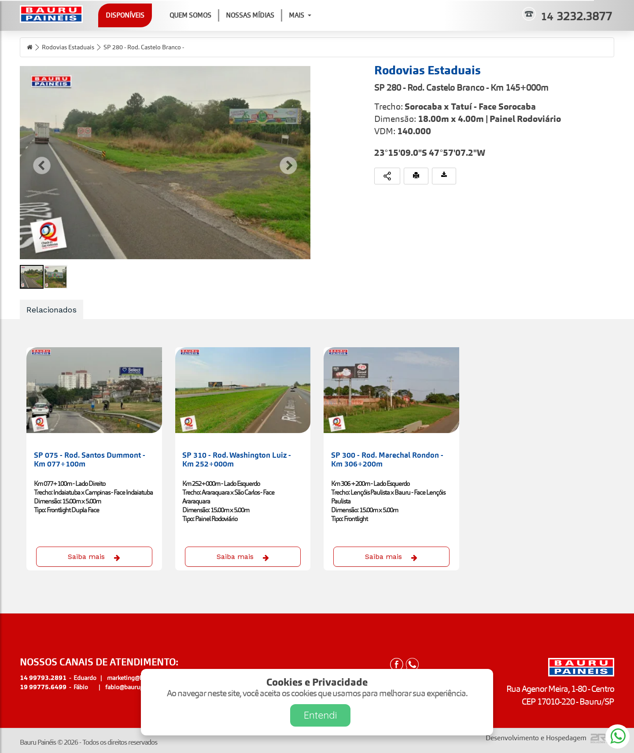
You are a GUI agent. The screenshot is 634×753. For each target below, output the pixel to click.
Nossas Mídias (250, 15)
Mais (300, 15)
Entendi (320, 715)
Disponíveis (125, 15)
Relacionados (51, 309)
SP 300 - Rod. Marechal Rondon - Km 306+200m (387, 459)
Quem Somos (190, 15)
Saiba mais (94, 556)
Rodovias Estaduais (68, 47)
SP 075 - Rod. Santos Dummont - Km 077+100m (89, 459)
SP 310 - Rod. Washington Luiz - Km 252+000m (236, 459)
